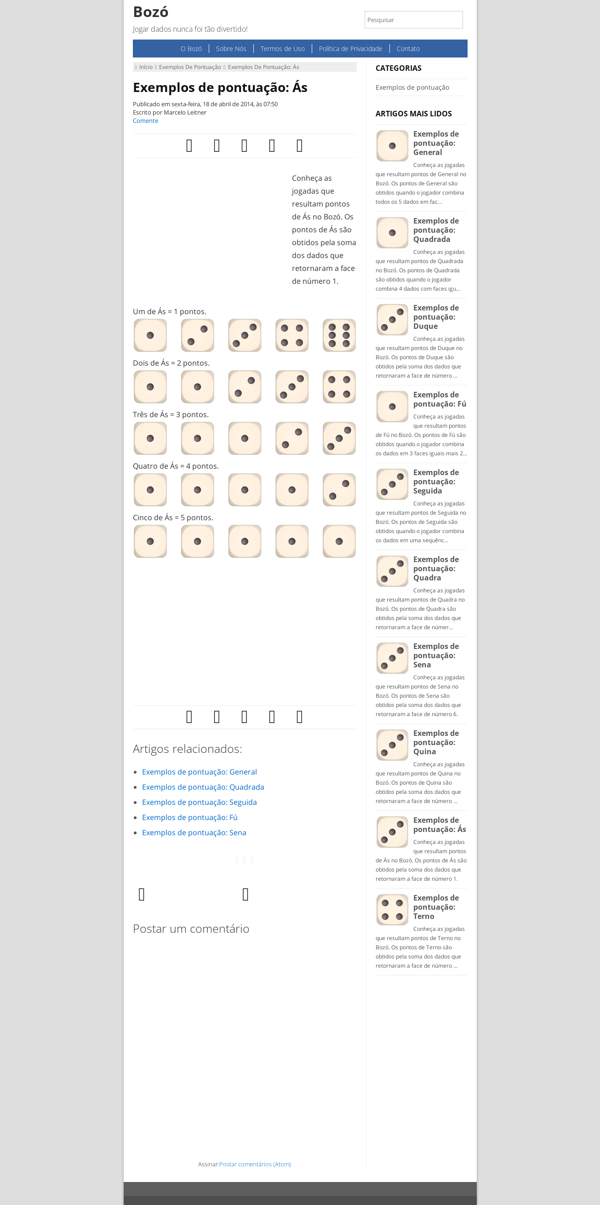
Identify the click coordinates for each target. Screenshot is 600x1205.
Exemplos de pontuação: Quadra (436, 568)
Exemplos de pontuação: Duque (436, 317)
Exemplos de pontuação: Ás (220, 87)
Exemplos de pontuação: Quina (436, 742)
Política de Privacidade (351, 48)
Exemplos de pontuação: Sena (194, 832)
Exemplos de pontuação (188, 67)
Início (144, 67)
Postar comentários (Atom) (255, 1164)
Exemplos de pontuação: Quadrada (203, 787)
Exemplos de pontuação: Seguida (199, 802)
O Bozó (191, 48)
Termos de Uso (283, 48)
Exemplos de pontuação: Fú (190, 817)
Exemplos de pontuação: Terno (436, 907)
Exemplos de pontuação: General (199, 772)
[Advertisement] (210, 236)
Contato (408, 48)
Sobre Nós (231, 48)
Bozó (151, 11)
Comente (145, 120)
